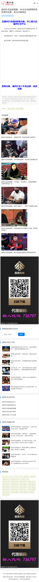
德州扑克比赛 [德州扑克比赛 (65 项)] (14, 487)
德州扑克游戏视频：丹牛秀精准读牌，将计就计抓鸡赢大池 (19, 159)
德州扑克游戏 (11, 108)
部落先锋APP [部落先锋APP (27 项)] (6, 494)
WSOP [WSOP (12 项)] (16, 476)
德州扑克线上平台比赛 (9, 415)
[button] (34, 3)
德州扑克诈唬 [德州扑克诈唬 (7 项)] (6, 492)
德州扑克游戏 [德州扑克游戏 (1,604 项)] (31, 487)
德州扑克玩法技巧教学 (9, 411)
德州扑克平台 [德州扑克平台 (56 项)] (31, 481)
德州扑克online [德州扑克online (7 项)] (15, 479)
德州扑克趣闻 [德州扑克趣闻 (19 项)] (14, 492)
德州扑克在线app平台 (9, 402)
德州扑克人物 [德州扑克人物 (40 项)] (6, 481)
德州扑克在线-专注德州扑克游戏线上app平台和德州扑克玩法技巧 (21, 573)
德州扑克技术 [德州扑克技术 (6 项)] (14, 484)
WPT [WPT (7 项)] (11, 476)
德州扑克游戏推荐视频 (7, 15)
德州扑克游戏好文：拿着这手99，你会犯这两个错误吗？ (18, 137)
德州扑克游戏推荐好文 (9, 405)
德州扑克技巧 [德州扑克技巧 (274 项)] (6, 484)
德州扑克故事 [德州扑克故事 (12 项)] (23, 484)
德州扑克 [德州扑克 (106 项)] (33, 476)
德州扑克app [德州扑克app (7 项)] (6, 479)
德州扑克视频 (19, 108)
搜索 (21, 334)
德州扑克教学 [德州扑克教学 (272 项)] (31, 484)
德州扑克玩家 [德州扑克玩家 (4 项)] (14, 489)
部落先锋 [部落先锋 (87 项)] (31, 492)
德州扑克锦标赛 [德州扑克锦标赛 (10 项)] (24, 492)
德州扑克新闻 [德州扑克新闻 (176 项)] (6, 487)
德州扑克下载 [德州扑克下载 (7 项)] (25, 479)
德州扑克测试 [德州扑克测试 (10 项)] (23, 487)
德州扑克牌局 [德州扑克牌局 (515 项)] (6, 489)
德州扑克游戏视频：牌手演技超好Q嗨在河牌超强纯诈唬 (18, 252)
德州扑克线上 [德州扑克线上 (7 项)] (23, 489)
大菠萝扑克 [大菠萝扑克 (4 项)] (26, 476)
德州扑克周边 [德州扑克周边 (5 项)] (14, 481)
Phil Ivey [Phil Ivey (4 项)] (5, 476)
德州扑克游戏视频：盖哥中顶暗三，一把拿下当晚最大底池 (19, 206)
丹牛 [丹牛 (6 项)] (20, 476)
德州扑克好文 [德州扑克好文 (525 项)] (23, 481)
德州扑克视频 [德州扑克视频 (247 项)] (31, 489)
